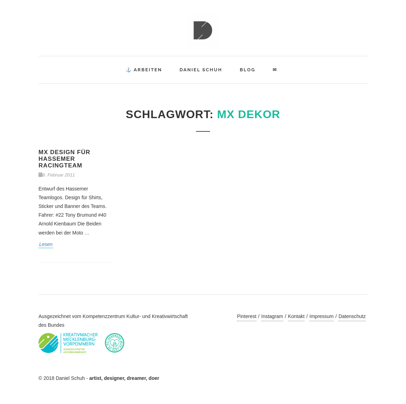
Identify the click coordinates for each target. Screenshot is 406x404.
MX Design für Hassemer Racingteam (64, 158)
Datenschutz (352, 316)
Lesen (45, 244)
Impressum (321, 316)
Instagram (272, 316)
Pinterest (246, 316)
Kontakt (296, 316)
